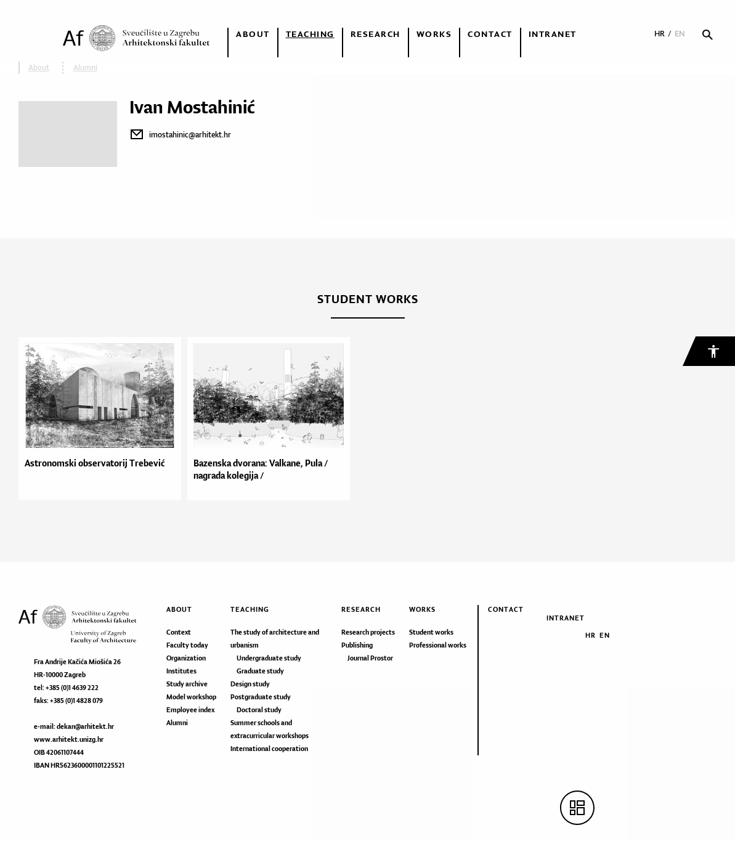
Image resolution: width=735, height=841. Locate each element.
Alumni (177, 722)
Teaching (310, 33)
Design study (250, 684)
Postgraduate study (260, 697)
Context (178, 632)
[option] (102, 418)
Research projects (368, 632)
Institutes (181, 671)
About (253, 33)
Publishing (357, 645)
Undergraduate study (269, 658)
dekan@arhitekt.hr (85, 726)
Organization (186, 658)
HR (659, 33)
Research (375, 33)
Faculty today (187, 645)
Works (434, 33)
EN (680, 33)
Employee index (190, 709)
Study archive (187, 684)
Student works (431, 632)
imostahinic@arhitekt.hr (190, 134)
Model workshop (191, 697)
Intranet (553, 33)
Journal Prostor (370, 658)
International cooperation (269, 748)
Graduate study (260, 671)
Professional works (437, 645)
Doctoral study (259, 709)
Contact (490, 33)
